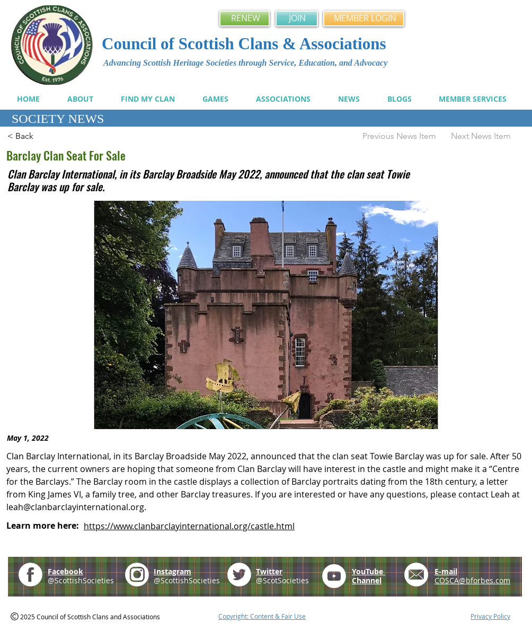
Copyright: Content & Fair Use (262, 616)
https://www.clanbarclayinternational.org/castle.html (189, 526)
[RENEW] (244, 18)
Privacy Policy (490, 616)
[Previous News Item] (395, 136)
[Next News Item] (486, 136)
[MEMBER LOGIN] (363, 18)
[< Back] (42, 136)
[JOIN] (297, 18)
